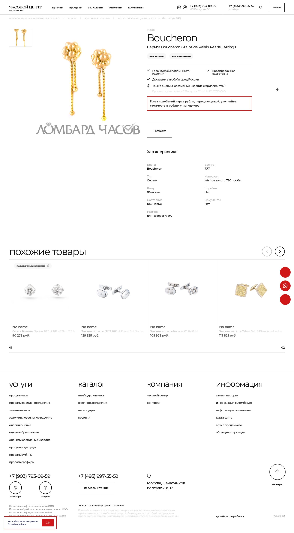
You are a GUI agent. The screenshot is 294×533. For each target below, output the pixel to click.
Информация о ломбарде (234, 402)
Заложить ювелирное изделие (30, 417)
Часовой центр (157, 395)
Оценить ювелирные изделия (29, 439)
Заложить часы (19, 410)
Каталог (91, 384)
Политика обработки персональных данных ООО (38, 509)
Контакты (153, 402)
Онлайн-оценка (20, 425)
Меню (277, 7)
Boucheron (154, 168)
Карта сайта (224, 417)
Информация (239, 384)
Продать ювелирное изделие (29, 402)
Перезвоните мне (96, 488)
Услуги (20, 384)
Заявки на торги (227, 395)
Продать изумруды (22, 447)
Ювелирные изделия (92, 402)
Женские (153, 192)
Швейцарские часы (91, 395)
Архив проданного (229, 425)
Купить (57, 7)
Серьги (152, 180)
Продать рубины (20, 454)
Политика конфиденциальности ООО (31, 506)
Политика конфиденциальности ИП (30, 512)
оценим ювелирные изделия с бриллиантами (194, 86)
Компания (136, 7)
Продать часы (18, 395)
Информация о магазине (233, 410)
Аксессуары (86, 410)
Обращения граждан (230, 432)
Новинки (84, 417)
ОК (48, 522)
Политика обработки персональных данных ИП (37, 515)
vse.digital (279, 515)
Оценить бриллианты (24, 432)
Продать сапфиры (21, 462)
